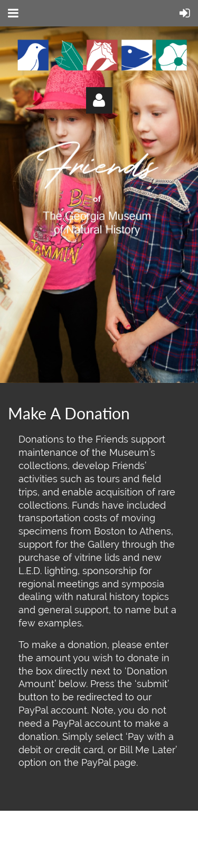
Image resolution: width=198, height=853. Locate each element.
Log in (99, 100)
